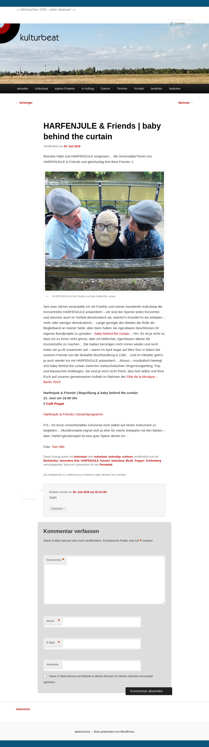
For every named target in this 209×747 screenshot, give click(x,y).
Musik (129, 460)
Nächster (185, 102)
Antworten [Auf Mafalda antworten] (58, 509)
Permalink (106, 464)
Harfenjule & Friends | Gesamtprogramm (73, 414)
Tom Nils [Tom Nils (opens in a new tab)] (58, 447)
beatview (174, 88)
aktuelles (22, 88)
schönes (127, 456)
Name (53, 621)
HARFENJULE (90, 460)
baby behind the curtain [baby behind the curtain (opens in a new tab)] (112, 333)
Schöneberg (153, 460)
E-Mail (53, 643)
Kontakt (139, 88)
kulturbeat (41, 88)
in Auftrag (88, 88)
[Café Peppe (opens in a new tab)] (55, 403)
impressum (23, 709)
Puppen (139, 460)
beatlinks (156, 88)
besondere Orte (69, 460)
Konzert (105, 460)
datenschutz (82, 731)
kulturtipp (115, 456)
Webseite (52, 664)
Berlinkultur (50, 460)
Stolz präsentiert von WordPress (114, 731)
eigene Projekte (65, 88)
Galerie (105, 88)
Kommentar (55, 560)
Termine (122, 88)
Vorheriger (24, 102)
